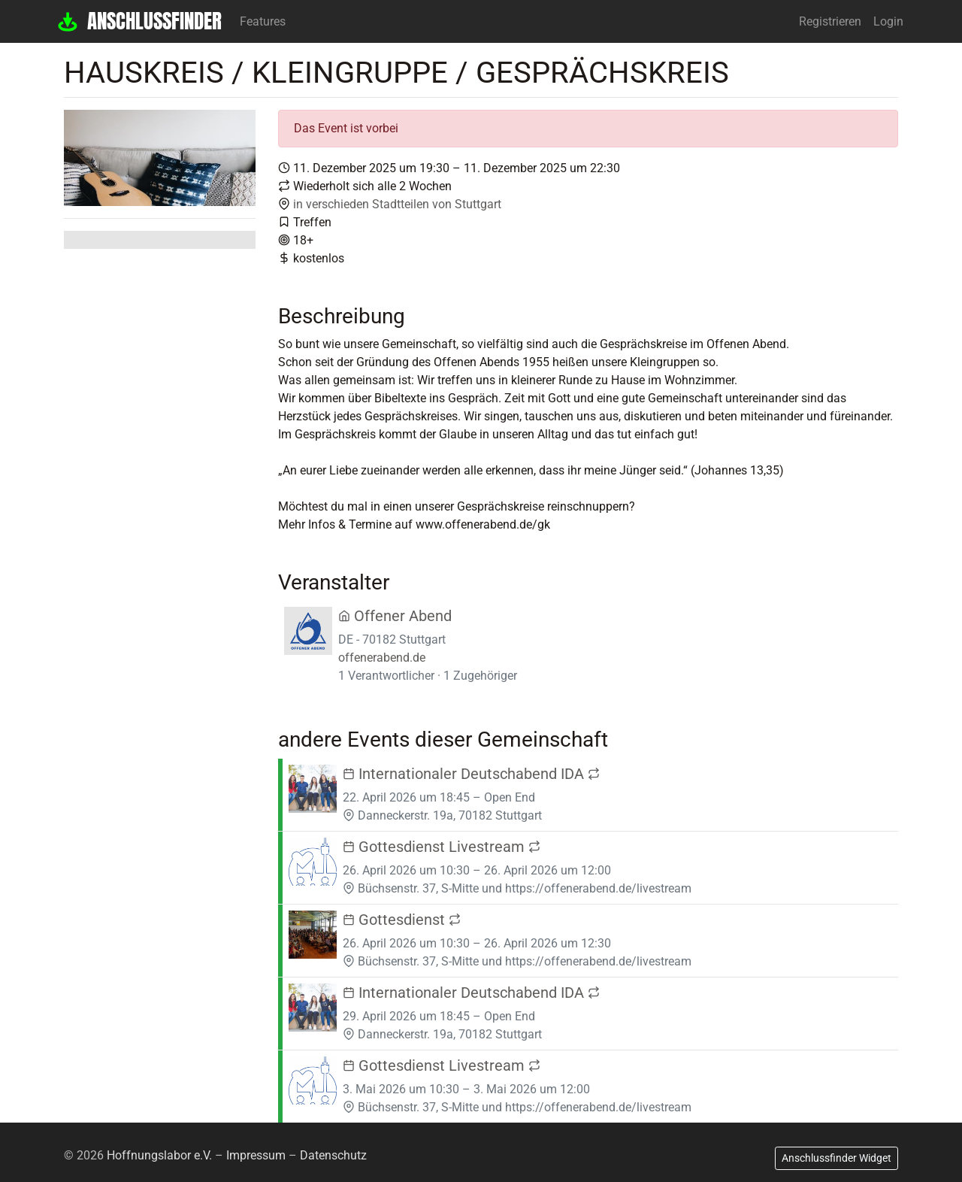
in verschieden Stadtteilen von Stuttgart (397, 204)
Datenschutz (333, 1155)
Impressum (256, 1155)
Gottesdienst (402, 920)
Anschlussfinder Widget (836, 1158)
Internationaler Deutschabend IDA (471, 774)
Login (888, 21)
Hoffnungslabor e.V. (159, 1155)
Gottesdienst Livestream (441, 847)
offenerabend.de (381, 657)
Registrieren (830, 21)
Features (263, 21)
